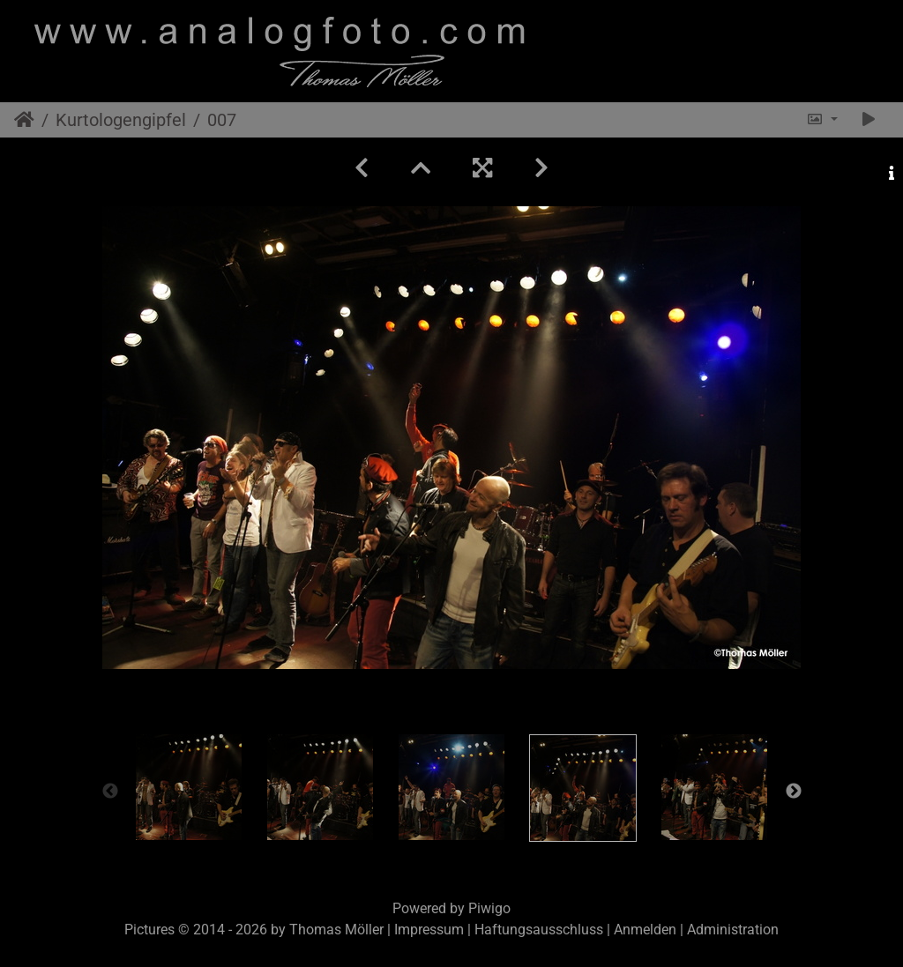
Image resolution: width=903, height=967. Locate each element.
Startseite (24, 120)
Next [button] (793, 791)
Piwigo (489, 908)
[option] (189, 787)
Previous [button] (110, 791)
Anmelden (645, 929)
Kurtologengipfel (121, 119)
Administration (733, 929)
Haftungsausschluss (538, 929)
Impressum (429, 929)
